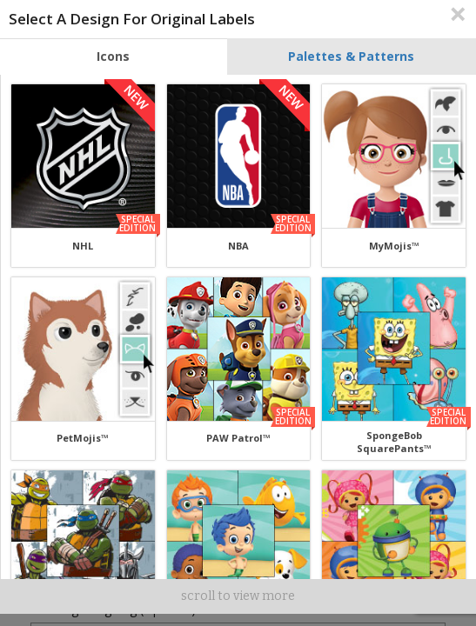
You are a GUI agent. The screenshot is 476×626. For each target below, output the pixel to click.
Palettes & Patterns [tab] (351, 56)
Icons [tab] (113, 56)
